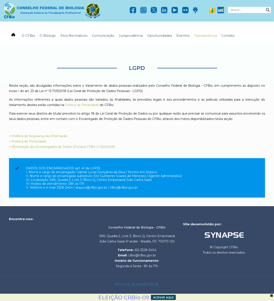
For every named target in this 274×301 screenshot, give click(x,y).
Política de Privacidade (82, 105)
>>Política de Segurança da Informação (38, 136)
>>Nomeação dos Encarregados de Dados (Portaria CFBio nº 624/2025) (62, 147)
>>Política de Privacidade (27, 141)
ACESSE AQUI (163, 297)
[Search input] (247, 10)
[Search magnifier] (268, 10)
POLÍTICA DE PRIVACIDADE (137, 284)
